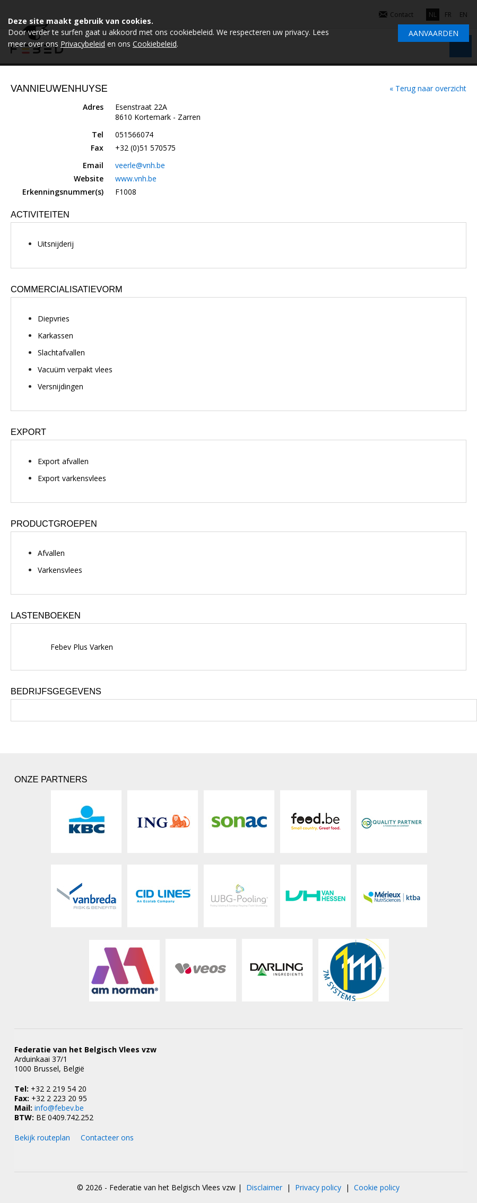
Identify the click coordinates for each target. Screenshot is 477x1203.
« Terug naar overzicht (427, 88)
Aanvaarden (433, 33)
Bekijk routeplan (42, 1137)
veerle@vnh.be (140, 165)
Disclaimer (264, 1187)
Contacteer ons (107, 1137)
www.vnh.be (136, 178)
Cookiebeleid (155, 44)
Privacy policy (318, 1187)
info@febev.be (59, 1108)
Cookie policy (377, 1187)
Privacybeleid (82, 44)
